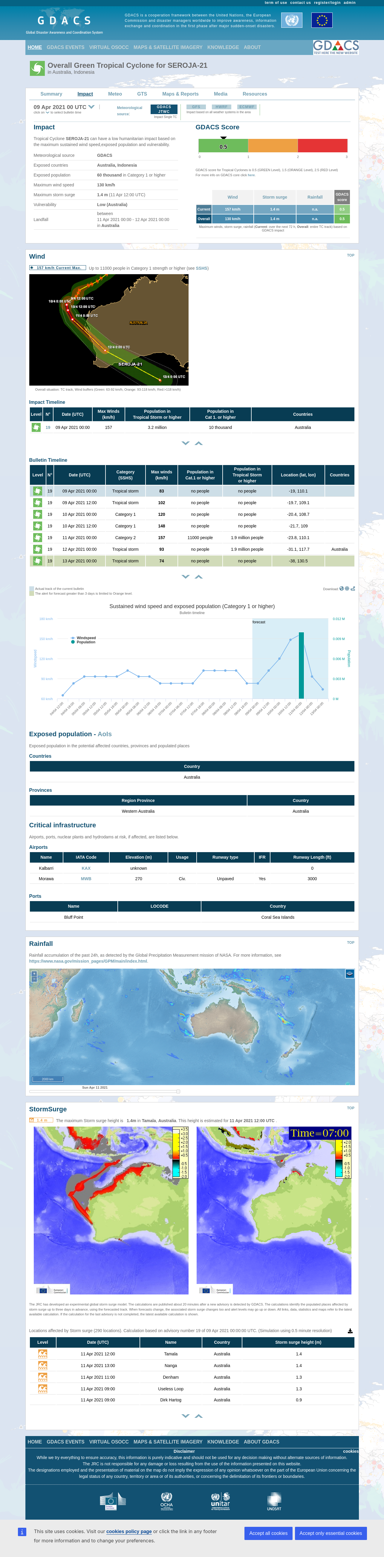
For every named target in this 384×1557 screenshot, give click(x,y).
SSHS (201, 268)
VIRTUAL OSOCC (109, 47)
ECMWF (247, 107)
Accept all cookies (268, 1533)
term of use (276, 3)
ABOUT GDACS (261, 1437)
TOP (350, 255)
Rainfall (315, 197)
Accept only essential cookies (331, 1533)
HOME (35, 47)
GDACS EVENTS (66, 47)
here (251, 175)
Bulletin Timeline (48, 460)
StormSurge (48, 1104)
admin (350, 3)
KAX (86, 868)
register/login (327, 3)
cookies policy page (129, 1531)
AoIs (104, 734)
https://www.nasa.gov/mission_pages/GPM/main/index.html (88, 956)
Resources (255, 93)
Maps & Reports (180, 93)
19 (48, 427)
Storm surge (274, 197)
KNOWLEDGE (223, 47)
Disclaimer (184, 1446)
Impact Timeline (47, 402)
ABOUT (252, 47)
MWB (86, 878)
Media (220, 93)
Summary (51, 93)
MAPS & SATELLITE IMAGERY (168, 47)
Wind (233, 197)
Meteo (115, 93)
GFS (196, 107)
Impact (85, 93)
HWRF (222, 107)
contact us (300, 3)
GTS (142, 93)
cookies (351, 1446)
